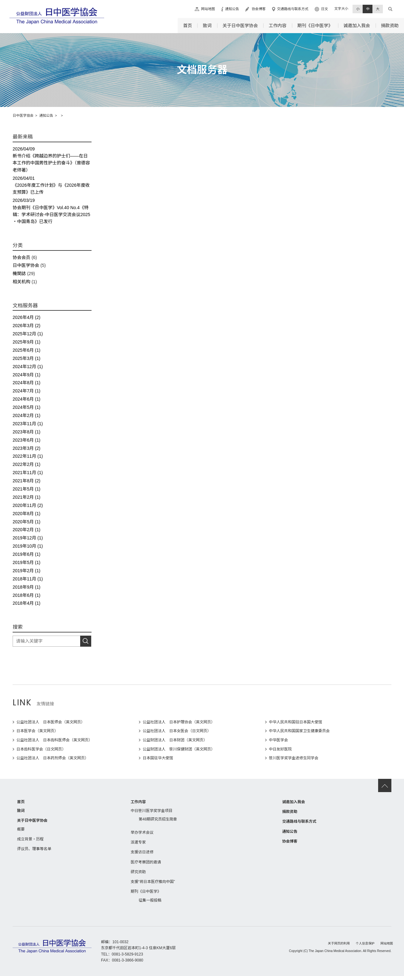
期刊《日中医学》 (315, 25)
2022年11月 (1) (28, 456)
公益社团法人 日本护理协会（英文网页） (179, 722)
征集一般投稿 (150, 900)
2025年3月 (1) (26, 358)
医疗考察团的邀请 (146, 862)
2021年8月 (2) (26, 480)
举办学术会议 (142, 832)
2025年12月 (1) (28, 333)
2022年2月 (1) (26, 464)
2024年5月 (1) (26, 407)
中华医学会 (278, 740)
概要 (21, 829)
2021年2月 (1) (26, 497)
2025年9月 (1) (26, 341)
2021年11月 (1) (28, 472)
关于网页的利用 (339, 943)
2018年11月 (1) (28, 578)
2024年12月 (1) (28, 366)
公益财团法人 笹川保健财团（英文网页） (179, 749)
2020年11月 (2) (28, 505)
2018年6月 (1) (26, 595)
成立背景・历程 (30, 839)
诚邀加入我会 (356, 25)
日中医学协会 (26, 265)
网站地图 (208, 9)
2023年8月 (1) (26, 431)
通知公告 (232, 9)
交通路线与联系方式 (292, 9)
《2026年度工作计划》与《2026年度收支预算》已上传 (52, 185)
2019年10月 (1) (28, 546)
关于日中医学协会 (240, 25)
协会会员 (21, 257)
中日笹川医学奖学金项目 (151, 810)
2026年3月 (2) (26, 325)
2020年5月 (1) (26, 521)
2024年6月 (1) (26, 399)
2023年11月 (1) (28, 423)
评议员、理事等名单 (34, 849)
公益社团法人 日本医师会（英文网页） (50, 722)
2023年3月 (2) (26, 448)
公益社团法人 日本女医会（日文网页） (177, 731)
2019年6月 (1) (26, 554)
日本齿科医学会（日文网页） (41, 749)
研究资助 (138, 872)
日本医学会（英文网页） (37, 731)
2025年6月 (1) (26, 350)
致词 (207, 25)
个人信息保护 (365, 943)
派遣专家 (138, 842)
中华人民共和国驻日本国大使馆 (295, 722)
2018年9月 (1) (26, 587)
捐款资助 (390, 25)
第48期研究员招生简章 (158, 819)
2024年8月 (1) (26, 382)
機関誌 (19, 273)
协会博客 (258, 9)
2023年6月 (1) (26, 440)
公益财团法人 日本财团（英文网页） (175, 740)
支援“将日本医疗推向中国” (153, 881)
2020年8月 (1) (26, 513)
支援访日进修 (142, 852)
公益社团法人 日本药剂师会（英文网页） (52, 758)
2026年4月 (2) (26, 317)
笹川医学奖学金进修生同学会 (293, 758)
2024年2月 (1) (26, 415)
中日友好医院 (280, 749)
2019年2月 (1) (26, 570)
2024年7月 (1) (26, 390)
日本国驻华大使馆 (158, 758)
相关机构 (21, 281)
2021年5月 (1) (26, 488)
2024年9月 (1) (26, 374)
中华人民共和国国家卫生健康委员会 (299, 731)
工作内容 (277, 25)
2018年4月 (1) (26, 603)
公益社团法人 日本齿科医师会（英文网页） (54, 740)
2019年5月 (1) (26, 562)
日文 (324, 9)
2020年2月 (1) (26, 529)
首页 (187, 25)
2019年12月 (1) (28, 537)
